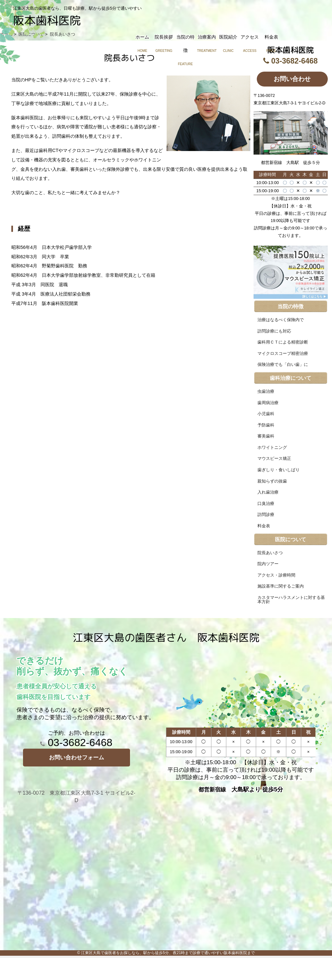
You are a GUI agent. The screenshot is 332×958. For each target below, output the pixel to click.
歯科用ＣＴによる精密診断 (282, 342)
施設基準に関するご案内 (280, 586)
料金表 (263, 526)
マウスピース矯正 (274, 458)
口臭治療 (265, 503)
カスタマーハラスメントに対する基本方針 (291, 599)
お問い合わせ (292, 79)
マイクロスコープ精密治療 (282, 353)
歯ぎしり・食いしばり (278, 470)
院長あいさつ (270, 553)
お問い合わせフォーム (76, 757)
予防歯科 (265, 425)
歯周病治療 (268, 403)
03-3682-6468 (76, 742)
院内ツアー (268, 564)
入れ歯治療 (268, 492)
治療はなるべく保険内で (280, 320)
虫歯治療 (265, 391)
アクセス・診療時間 (276, 575)
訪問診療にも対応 (274, 331)
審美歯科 (265, 436)
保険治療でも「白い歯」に (282, 364)
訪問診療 (265, 514)
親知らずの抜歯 (272, 481)
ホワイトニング (272, 447)
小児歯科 (265, 414)
